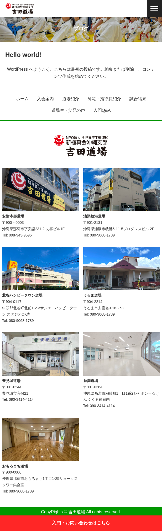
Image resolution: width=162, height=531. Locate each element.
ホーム (22, 98)
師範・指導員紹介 (104, 98)
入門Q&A (102, 110)
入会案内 (45, 98)
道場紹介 (70, 98)
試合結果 (137, 98)
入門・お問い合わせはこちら (81, 522)
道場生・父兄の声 (68, 110)
